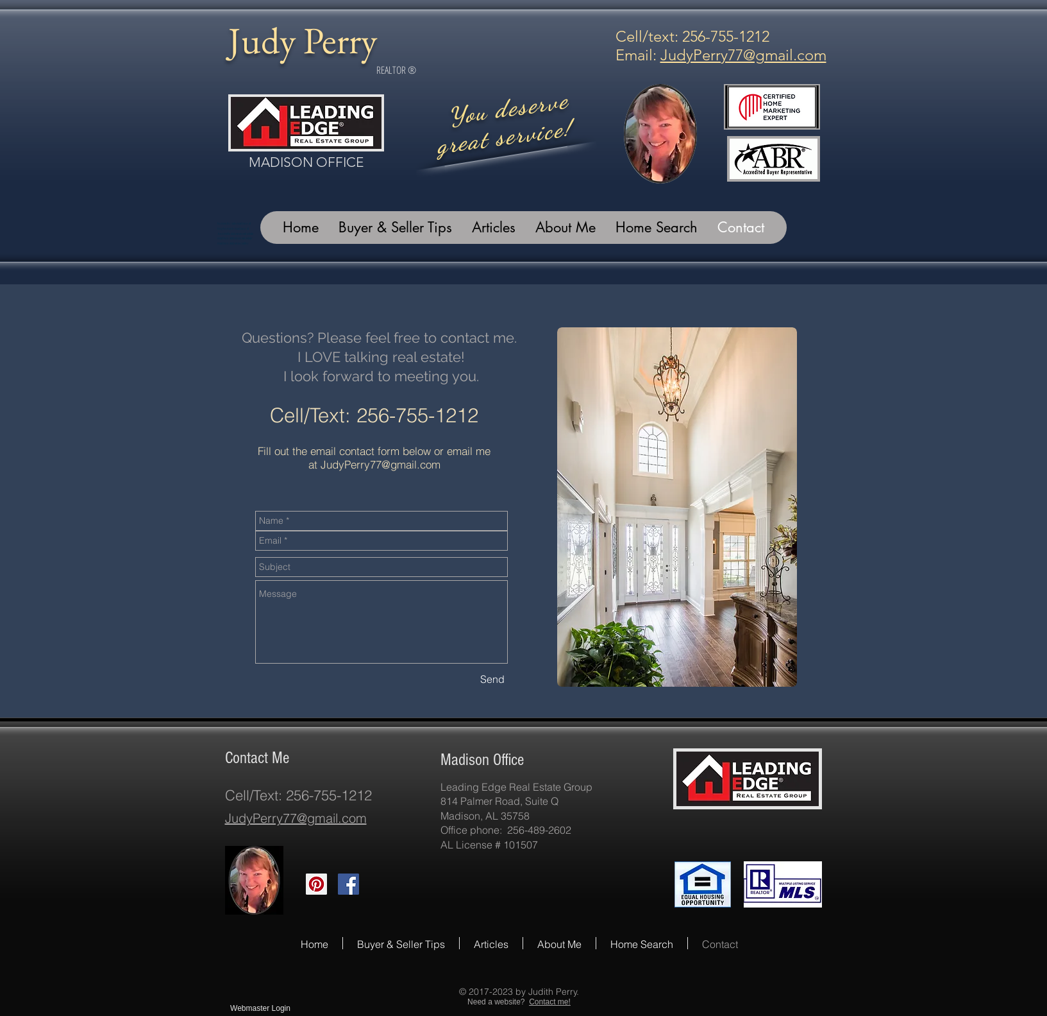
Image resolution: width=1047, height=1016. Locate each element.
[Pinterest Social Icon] (316, 884)
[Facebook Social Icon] (348, 884)
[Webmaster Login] (261, 1008)
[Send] (492, 679)
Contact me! (550, 1001)
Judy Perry (302, 40)
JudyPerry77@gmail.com (743, 55)
